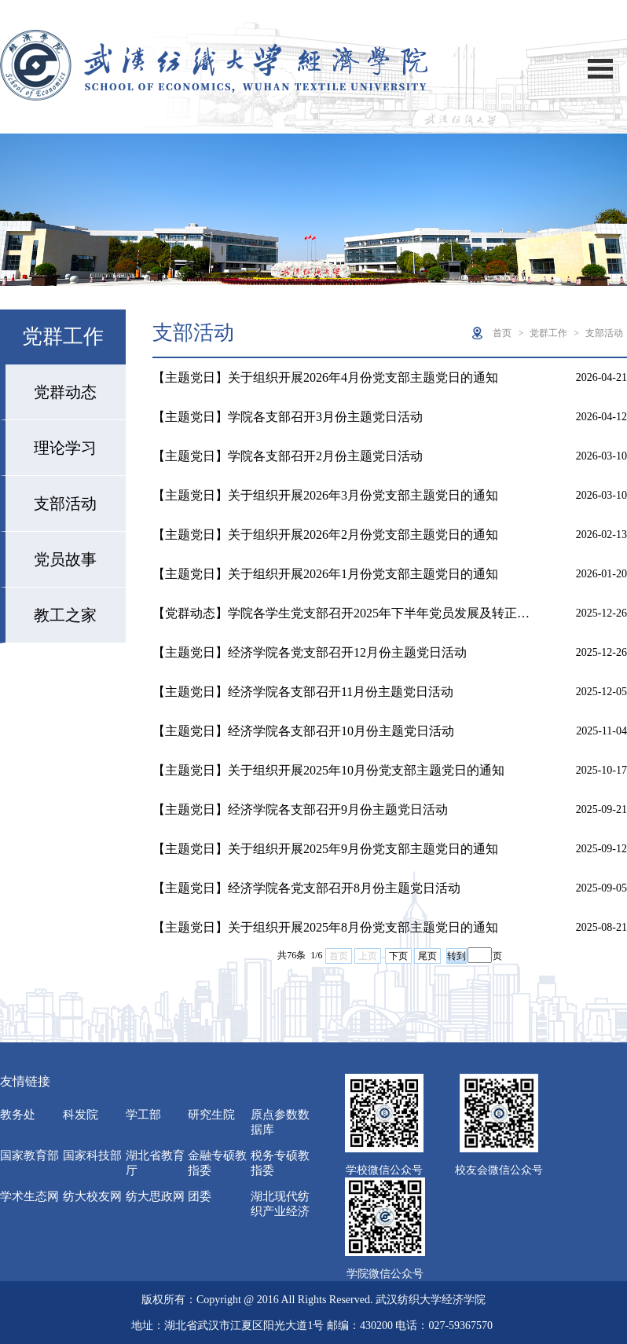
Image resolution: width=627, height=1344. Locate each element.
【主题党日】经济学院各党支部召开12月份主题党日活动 (309, 652)
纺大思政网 (155, 1196)
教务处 (17, 1114)
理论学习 (65, 447)
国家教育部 (29, 1155)
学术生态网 (29, 1196)
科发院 (80, 1114)
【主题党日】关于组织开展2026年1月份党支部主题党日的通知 (325, 573)
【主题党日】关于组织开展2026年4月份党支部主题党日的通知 (325, 377)
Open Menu (600, 68)
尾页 (427, 955)
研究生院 (211, 1114)
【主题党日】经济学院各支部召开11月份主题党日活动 (302, 691)
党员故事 (65, 559)
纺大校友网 (92, 1196)
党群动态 (65, 392)
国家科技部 (92, 1155)
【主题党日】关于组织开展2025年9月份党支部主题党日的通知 (325, 848)
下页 (398, 955)
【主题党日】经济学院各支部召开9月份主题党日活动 (300, 809)
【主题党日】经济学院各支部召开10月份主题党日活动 (303, 731)
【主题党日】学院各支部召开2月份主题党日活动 (287, 456)
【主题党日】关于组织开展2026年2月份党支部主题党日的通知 (325, 534)
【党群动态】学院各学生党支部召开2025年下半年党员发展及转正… (341, 613)
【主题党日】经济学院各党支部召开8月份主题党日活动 (306, 888)
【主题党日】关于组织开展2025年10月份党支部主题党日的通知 (328, 770)
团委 (199, 1196)
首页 (502, 333)
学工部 (143, 1114)
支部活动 (65, 503)
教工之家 (65, 615)
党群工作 (548, 333)
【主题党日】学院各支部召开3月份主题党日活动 (287, 416)
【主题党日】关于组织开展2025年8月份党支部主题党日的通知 (325, 927)
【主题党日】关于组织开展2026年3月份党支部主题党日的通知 (325, 495)
